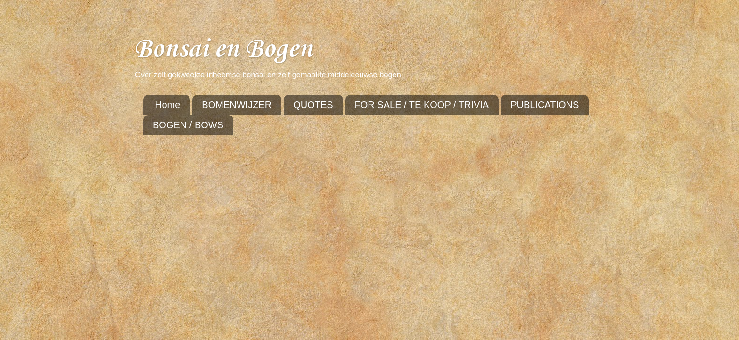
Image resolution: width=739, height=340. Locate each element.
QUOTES (313, 105)
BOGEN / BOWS (188, 125)
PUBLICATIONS (544, 105)
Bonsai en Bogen (223, 49)
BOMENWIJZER (236, 105)
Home (167, 105)
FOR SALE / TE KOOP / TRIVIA (422, 105)
